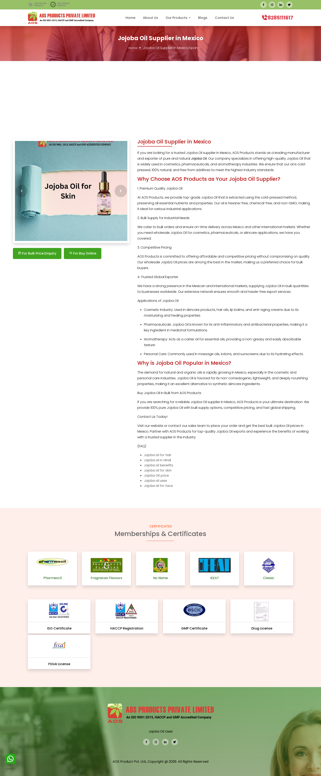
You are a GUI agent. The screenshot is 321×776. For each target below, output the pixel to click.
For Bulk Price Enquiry (37, 253)
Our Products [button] (177, 17)
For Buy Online (82, 253)
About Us (150, 17)
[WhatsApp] (10, 760)
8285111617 (280, 17)
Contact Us (224, 17)
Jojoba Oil (280, 425)
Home (130, 17)
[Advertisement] (160, 91)
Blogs (202, 17)
